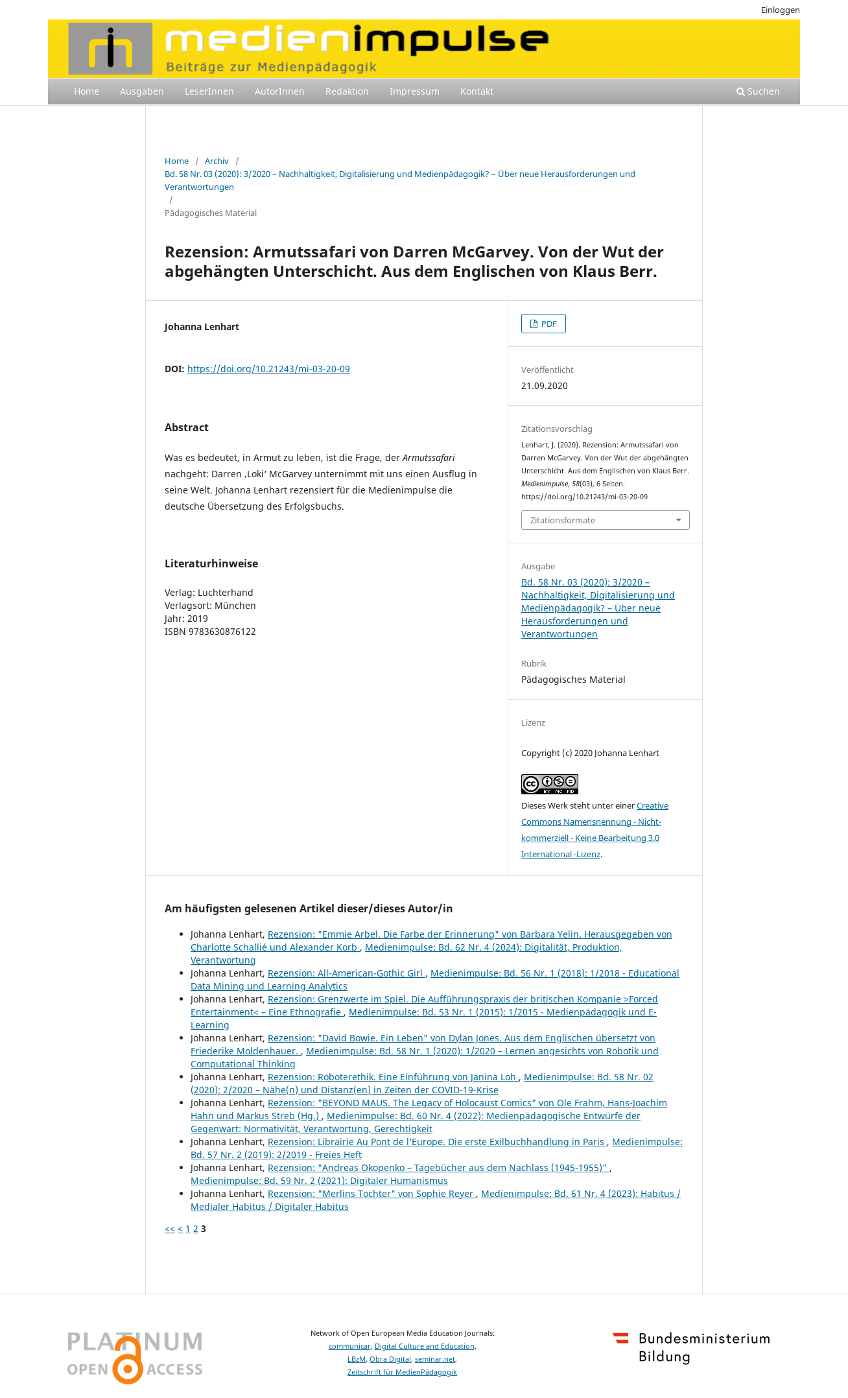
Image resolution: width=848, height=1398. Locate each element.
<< (170, 1228)
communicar (350, 1346)
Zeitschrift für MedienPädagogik (402, 1372)
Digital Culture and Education (425, 1346)
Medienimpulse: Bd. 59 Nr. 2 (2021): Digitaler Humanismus (319, 1180)
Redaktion (347, 91)
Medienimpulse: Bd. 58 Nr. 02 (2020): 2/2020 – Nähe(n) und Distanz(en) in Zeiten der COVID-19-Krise (422, 1083)
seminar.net (435, 1359)
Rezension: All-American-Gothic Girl (346, 973)
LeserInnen (209, 91)
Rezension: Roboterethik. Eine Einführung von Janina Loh (393, 1077)
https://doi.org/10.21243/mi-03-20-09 (268, 368)
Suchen (758, 91)
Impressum (415, 91)
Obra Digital (390, 1359)
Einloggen (780, 10)
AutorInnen (280, 91)
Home (86, 91)
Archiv (217, 161)
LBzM (356, 1359)
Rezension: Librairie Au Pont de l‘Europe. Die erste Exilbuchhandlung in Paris (437, 1141)
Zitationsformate (562, 520)
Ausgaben (142, 91)
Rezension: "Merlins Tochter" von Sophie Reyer (372, 1193)
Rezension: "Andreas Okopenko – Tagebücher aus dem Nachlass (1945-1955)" (438, 1167)
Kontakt (476, 91)
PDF (548, 323)
